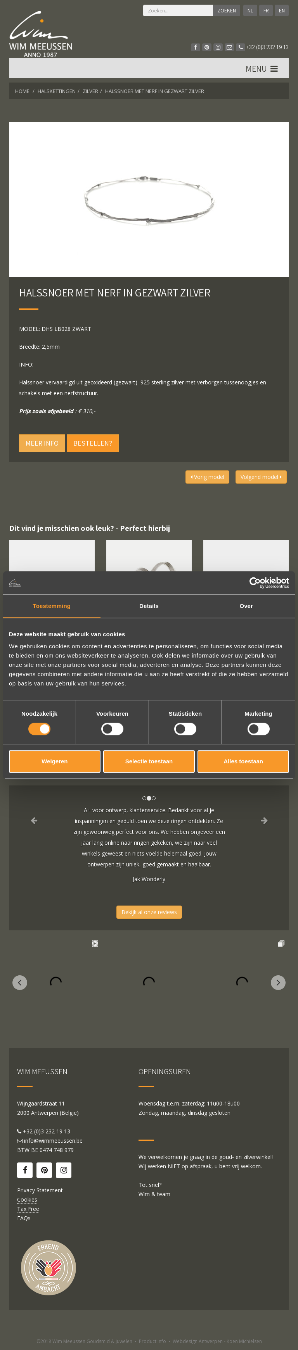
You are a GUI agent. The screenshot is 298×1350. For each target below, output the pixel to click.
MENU (262, 69)
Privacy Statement (40, 1190)
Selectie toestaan (149, 761)
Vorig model (207, 476)
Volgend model (261, 476)
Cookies (27, 1199)
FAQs (24, 1218)
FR (266, 10)
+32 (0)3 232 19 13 (262, 47)
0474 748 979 (57, 1150)
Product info (152, 1341)
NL (250, 10)
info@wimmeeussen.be (53, 1140)
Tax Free (28, 1208)
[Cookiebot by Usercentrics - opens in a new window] (255, 583)
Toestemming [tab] (52, 606)
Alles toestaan (243, 761)
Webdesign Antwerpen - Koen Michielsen (217, 1341)
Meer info (42, 443)
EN (282, 10)
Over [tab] (246, 606)
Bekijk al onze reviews (149, 912)
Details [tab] (149, 606)
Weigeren (55, 761)
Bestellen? (92, 443)
